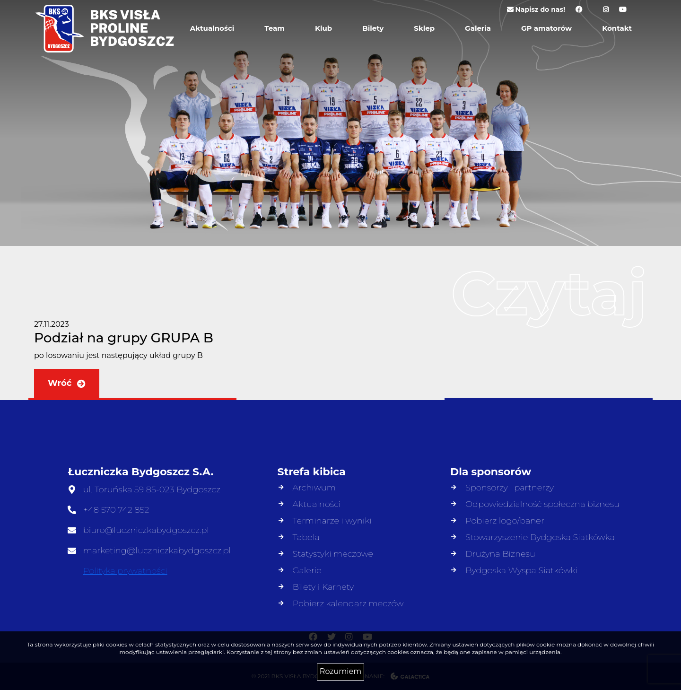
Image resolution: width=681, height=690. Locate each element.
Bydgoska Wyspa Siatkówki (521, 570)
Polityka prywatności (125, 571)
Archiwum (314, 487)
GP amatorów (546, 28)
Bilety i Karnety (323, 587)
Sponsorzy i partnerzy (509, 487)
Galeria (478, 28)
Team (274, 28)
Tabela (306, 537)
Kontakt (617, 28)
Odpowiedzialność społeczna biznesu (542, 504)
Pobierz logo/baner (504, 520)
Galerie (307, 570)
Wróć (67, 383)
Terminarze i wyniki (332, 520)
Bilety (373, 28)
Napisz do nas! (536, 9)
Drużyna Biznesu (500, 554)
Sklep (424, 28)
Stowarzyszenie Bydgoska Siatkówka (540, 537)
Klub (323, 28)
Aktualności (212, 28)
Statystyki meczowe (333, 554)
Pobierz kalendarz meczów (348, 603)
